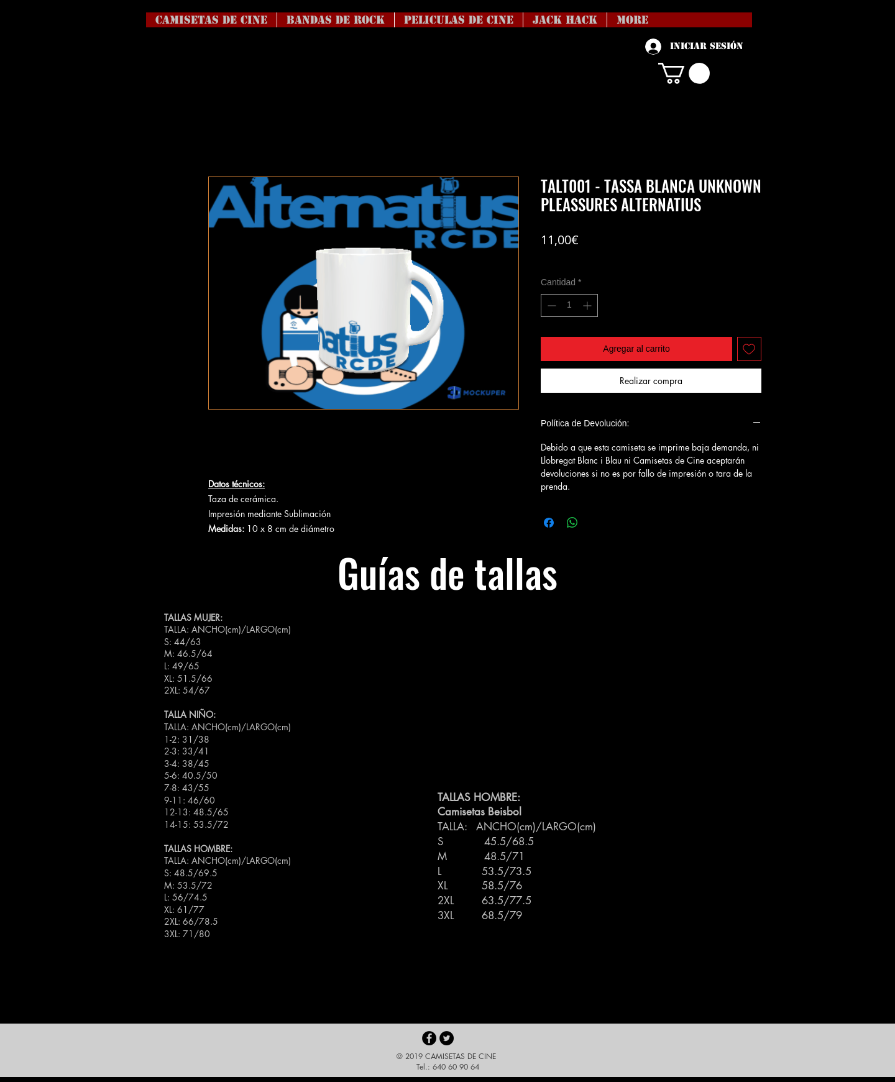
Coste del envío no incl (583, 258)
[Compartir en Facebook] (548, 522)
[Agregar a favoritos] (749, 349)
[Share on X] (596, 522)
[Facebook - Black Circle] (429, 1038)
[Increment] (588, 305)
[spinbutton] (569, 305)
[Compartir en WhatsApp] (572, 522)
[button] (684, 73)
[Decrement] (550, 305)
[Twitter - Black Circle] (446, 1038)
